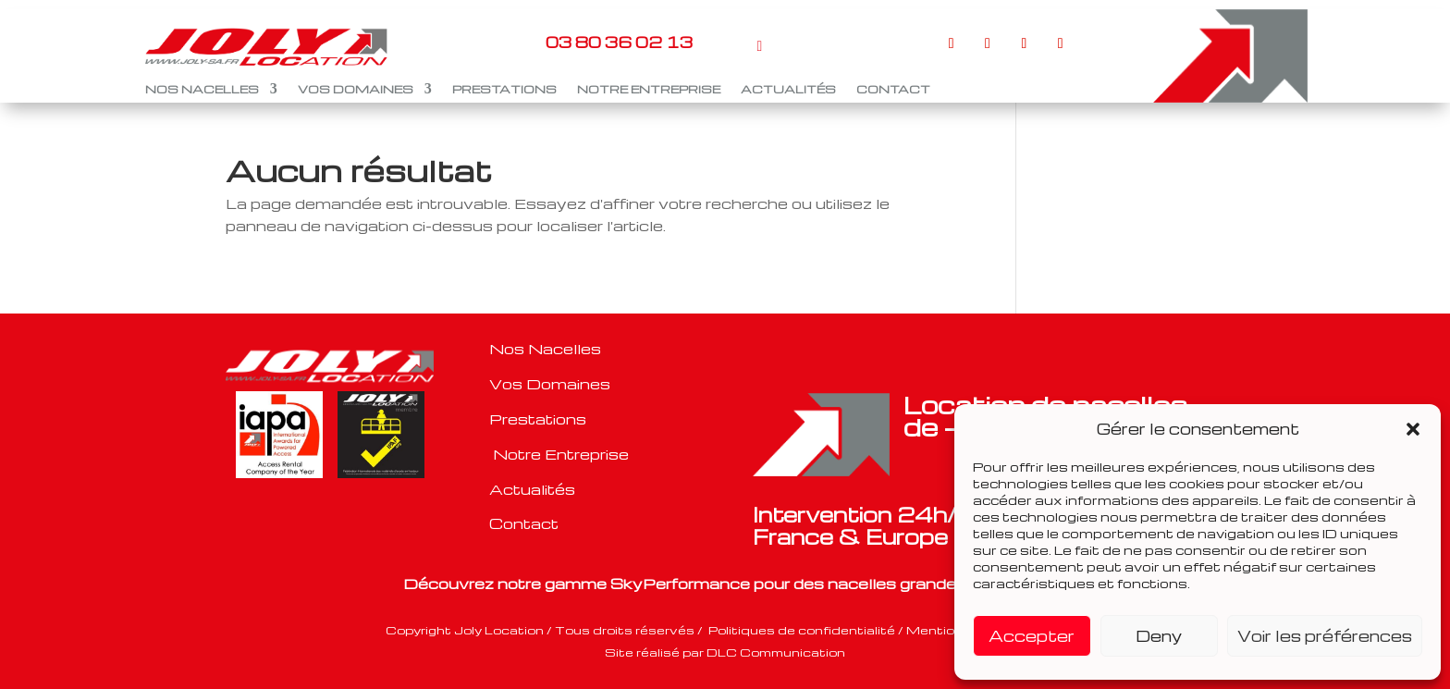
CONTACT (893, 89)
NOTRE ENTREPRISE (648, 89)
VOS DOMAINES (355, 89)
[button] (1413, 429)
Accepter (1032, 636)
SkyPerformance (680, 583)
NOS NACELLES (202, 89)
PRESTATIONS (504, 89)
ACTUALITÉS (788, 89)
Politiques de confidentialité (803, 629)
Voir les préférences (1324, 636)
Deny (1159, 636)
